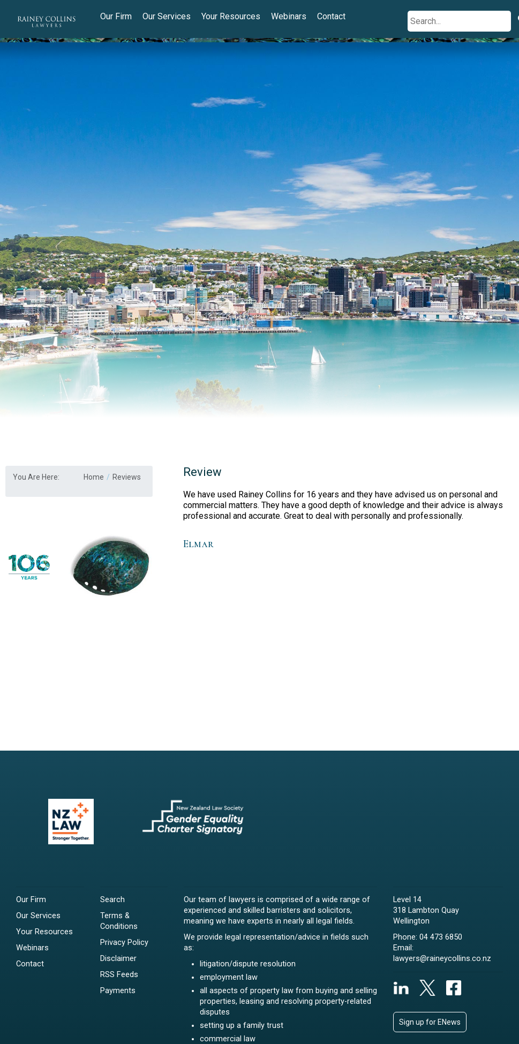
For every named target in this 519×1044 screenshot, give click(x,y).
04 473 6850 (440, 937)
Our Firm (116, 16)
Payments (118, 990)
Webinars (288, 16)
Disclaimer (118, 958)
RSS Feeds (119, 974)
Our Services (166, 16)
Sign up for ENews (430, 1022)
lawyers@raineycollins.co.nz (442, 958)
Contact (331, 16)
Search (112, 899)
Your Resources (230, 16)
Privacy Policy (124, 942)
